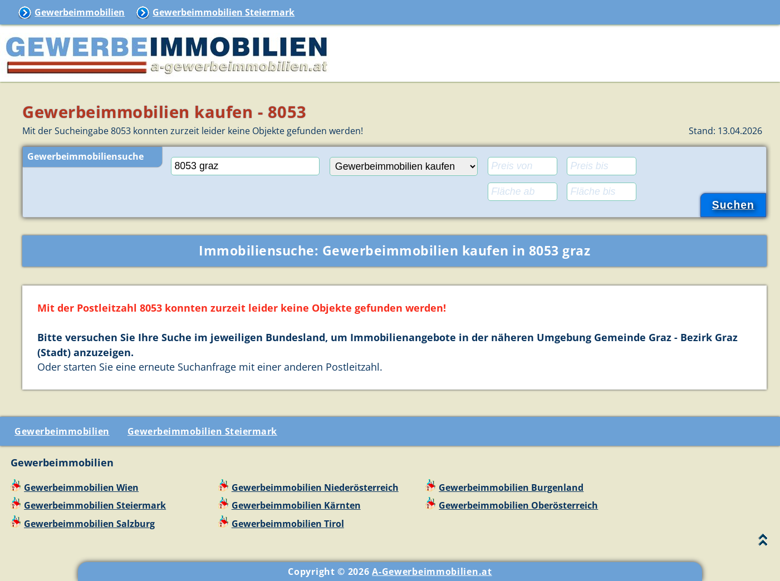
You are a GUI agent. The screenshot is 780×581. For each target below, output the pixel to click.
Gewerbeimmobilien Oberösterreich (518, 505)
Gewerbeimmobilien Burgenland (511, 487)
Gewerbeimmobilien (80, 12)
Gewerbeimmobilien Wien (81, 487)
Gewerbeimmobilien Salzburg (89, 524)
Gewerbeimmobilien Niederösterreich (315, 487)
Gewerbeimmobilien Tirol (288, 524)
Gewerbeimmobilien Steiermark (224, 12)
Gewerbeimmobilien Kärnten (296, 505)
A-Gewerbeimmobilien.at (432, 571)
